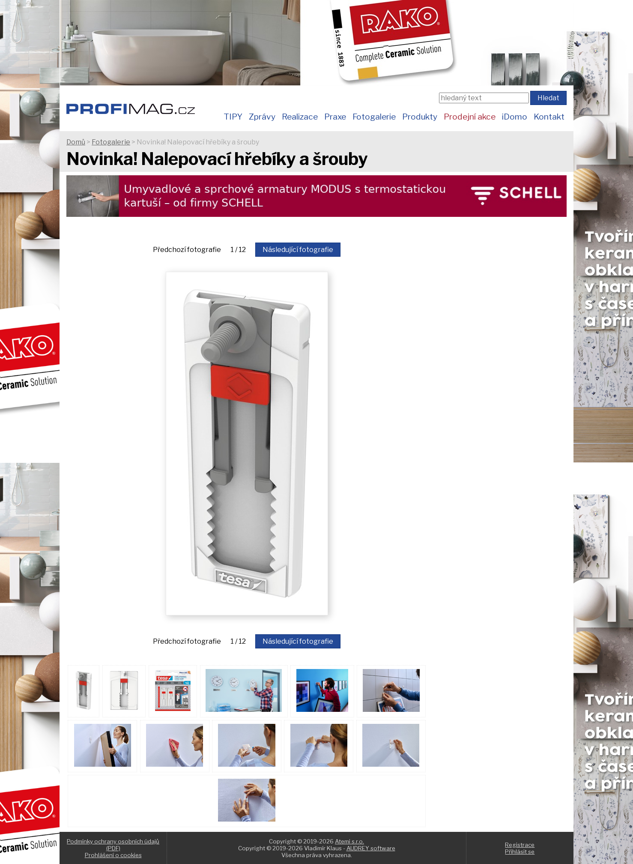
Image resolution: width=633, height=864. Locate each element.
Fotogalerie (374, 116)
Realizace (300, 116)
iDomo (514, 116)
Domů (75, 142)
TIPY (233, 116)
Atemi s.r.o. (349, 841)
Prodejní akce (470, 116)
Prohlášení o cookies (113, 855)
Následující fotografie (298, 250)
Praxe (335, 116)
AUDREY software (370, 848)
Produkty (419, 116)
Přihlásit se (519, 851)
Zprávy (262, 116)
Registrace (519, 844)
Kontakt (549, 116)
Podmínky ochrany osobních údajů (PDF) (113, 845)
